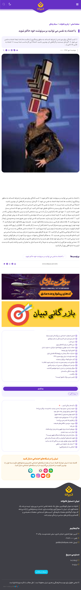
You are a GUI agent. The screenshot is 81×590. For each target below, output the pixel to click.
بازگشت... (72, 374)
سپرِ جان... (71, 342)
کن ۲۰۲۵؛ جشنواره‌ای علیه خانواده (65, 417)
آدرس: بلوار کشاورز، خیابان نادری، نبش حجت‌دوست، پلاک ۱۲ (56, 534)
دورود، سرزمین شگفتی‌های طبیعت (64, 423)
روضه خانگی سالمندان (68, 371)
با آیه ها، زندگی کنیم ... (68, 405)
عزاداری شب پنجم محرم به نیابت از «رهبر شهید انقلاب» (58, 362)
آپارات (46, 471)
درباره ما (74, 564)
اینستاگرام (38, 476)
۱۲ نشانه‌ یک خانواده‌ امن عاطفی (65, 444)
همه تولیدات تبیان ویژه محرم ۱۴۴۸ (64, 356)
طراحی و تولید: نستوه (11, 586)
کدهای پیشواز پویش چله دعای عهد (64, 411)
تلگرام (33, 476)
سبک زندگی (53, 24)
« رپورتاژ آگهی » (73, 394)
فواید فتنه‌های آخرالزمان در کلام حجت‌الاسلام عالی (60, 438)
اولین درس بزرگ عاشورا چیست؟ (65, 377)
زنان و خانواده (64, 24)
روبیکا (40, 471)
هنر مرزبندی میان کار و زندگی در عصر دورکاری (61, 339)
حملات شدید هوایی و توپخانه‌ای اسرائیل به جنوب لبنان (58, 347)
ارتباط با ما (73, 560)
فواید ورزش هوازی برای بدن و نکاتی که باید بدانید (60, 441)
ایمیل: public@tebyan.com (66, 542)
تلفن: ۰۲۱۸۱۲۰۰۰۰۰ (71, 538)
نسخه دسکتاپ (41, 572)
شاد (51, 471)
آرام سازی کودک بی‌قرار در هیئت (65, 359)
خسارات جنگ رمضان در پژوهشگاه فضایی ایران (61, 353)
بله (30, 471)
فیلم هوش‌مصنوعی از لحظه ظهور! (64, 414)
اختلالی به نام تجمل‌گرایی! (67, 447)
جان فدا (72, 426)
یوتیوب (43, 476)
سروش (35, 471)
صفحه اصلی (75, 24)
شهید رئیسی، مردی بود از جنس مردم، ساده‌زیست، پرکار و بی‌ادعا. (55, 408)
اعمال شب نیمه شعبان (68, 432)
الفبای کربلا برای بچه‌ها (68, 350)
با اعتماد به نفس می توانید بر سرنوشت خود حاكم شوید (47, 31)
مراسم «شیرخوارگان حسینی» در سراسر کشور (61, 365)
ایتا (48, 476)
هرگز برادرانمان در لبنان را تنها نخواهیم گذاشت (61, 368)
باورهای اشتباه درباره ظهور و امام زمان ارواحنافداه (60, 429)
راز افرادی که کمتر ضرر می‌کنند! (65, 420)
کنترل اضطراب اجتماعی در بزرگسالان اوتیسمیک (60, 336)
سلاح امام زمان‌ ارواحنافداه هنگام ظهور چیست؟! (60, 435)
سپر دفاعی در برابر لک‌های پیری (65, 344)
